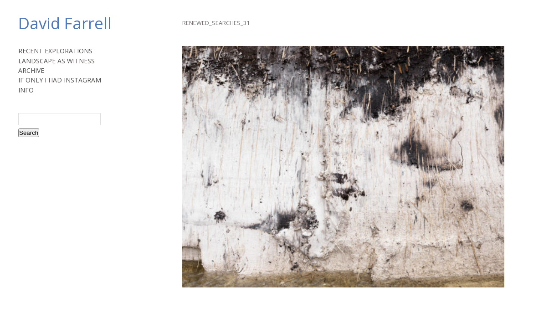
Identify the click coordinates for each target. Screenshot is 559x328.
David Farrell (65, 23)
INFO (26, 90)
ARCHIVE (31, 70)
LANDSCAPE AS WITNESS (56, 60)
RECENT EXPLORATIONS (55, 50)
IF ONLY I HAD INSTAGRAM (59, 80)
